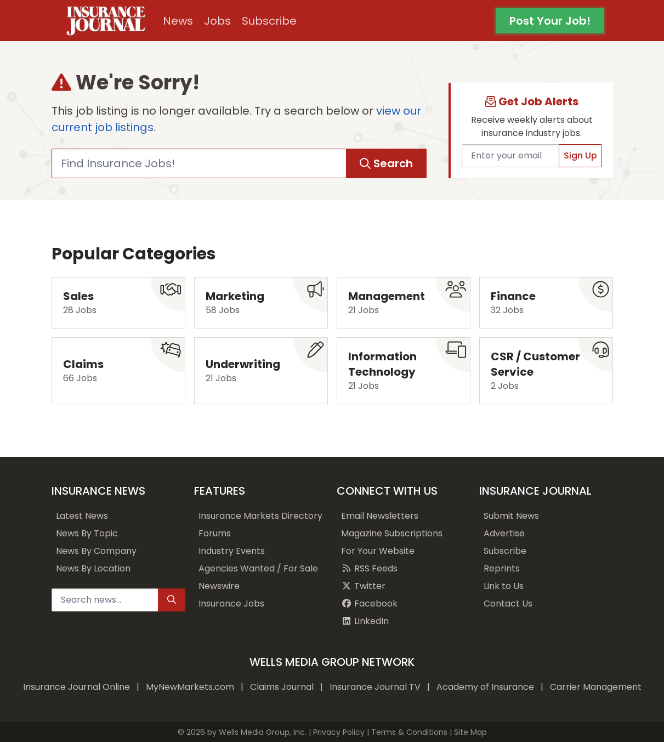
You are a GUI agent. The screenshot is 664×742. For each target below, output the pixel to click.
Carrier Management (596, 687)
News (178, 21)
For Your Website (378, 551)
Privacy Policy (339, 732)
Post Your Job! (550, 21)
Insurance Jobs (231, 603)
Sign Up (580, 155)
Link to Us (504, 586)
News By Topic (87, 533)
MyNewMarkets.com (190, 687)
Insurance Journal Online (76, 687)
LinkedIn (365, 621)
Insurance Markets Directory (260, 515)
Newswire (219, 586)
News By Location (93, 568)
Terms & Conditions (409, 732)
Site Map (470, 732)
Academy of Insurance (485, 687)
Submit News (511, 515)
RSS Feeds (369, 568)
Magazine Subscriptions (391, 533)
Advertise (504, 533)
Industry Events (231, 551)
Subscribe (269, 21)
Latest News (82, 515)
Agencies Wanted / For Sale (258, 568)
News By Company (96, 551)
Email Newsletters (379, 515)
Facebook (369, 603)
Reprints (502, 568)
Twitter (363, 586)
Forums (214, 533)
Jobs (217, 21)
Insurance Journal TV (375, 687)
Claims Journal (282, 687)
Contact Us (508, 603)
